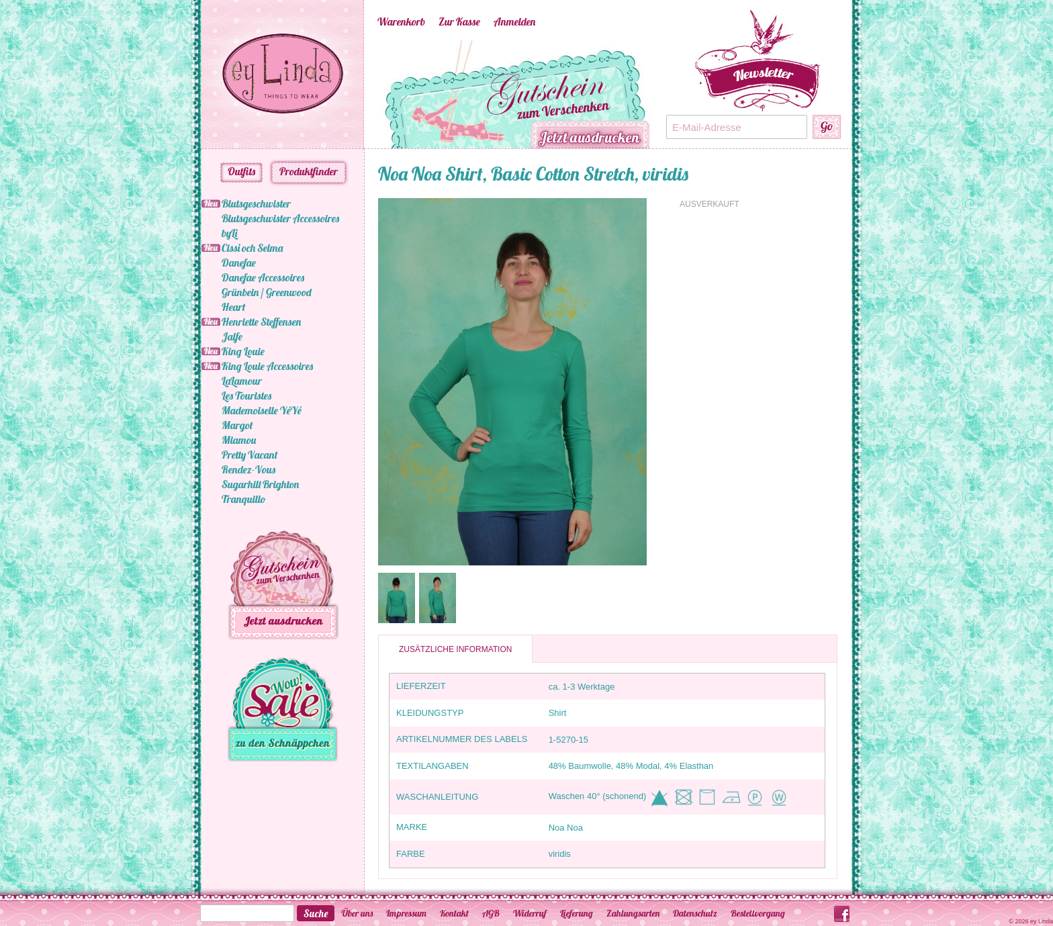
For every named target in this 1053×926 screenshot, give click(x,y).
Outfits (241, 171)
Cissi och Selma (252, 247)
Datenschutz (695, 913)
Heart (233, 307)
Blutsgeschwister (256, 203)
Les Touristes (246, 395)
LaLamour (242, 380)
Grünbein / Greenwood (267, 292)
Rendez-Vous (248, 469)
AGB (491, 913)
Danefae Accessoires (263, 277)
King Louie (243, 351)
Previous (357, 94)
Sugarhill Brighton (260, 484)
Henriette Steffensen (261, 321)
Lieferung (576, 913)
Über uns (357, 913)
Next (673, 94)
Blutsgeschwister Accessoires (280, 218)
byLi (229, 233)
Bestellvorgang (758, 913)
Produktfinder (308, 171)
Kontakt (454, 913)
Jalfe (232, 336)
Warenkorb (401, 21)
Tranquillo (244, 499)
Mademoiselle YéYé (262, 410)
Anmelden (514, 21)
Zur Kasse (459, 21)
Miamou (239, 440)
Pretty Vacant (249, 454)
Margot (237, 425)
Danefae (239, 262)
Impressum (406, 913)
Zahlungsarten (632, 913)
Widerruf (530, 913)
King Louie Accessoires (267, 366)
